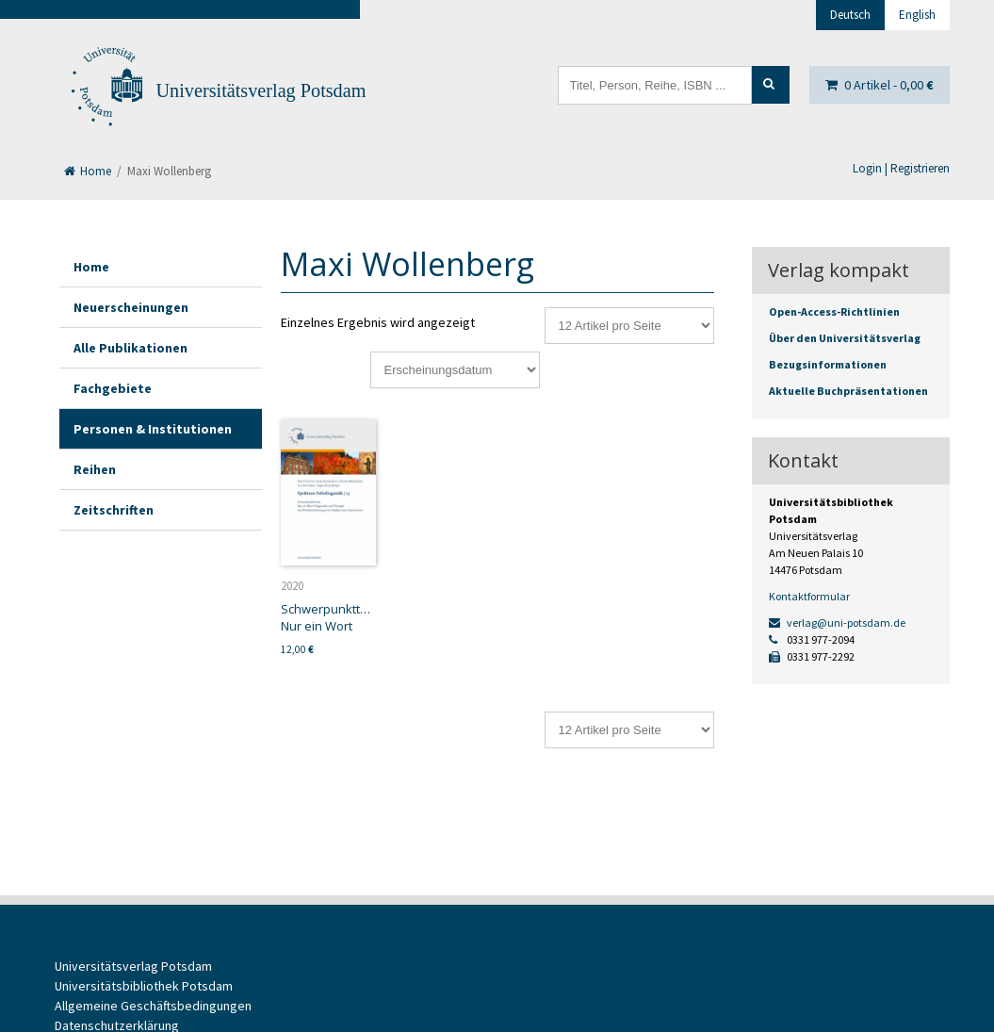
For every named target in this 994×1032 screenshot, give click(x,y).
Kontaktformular (809, 596)
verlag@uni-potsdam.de (837, 622)
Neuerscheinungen (130, 307)
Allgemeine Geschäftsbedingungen (153, 1005)
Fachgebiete (112, 388)
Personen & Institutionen (152, 428)
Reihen (94, 469)
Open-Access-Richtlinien (834, 311)
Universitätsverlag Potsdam (261, 90)
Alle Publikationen (130, 347)
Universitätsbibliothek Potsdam (144, 985)
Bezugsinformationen (828, 364)
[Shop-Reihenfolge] (455, 370)
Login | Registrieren (901, 168)
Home (87, 171)
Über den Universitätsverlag (845, 338)
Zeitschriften (113, 509)
